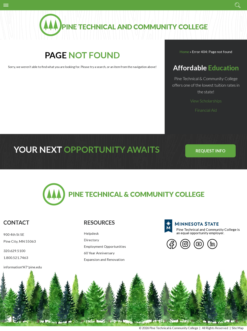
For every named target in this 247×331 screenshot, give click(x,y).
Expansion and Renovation (104, 259)
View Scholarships (206, 100)
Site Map (238, 328)
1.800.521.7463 (15, 257)
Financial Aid (206, 110)
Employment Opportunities (105, 246)
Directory (91, 240)
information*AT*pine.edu (22, 267)
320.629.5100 (14, 251)
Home (184, 52)
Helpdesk (91, 233)
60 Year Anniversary (99, 253)
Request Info (210, 150)
